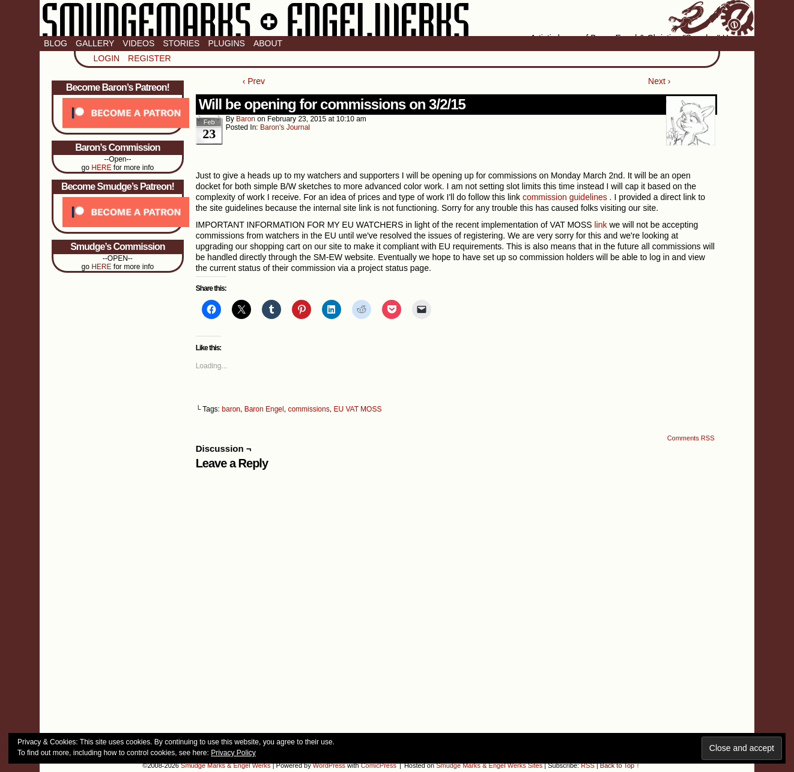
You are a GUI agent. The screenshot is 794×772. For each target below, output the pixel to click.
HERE (101, 167)
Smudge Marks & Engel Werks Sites (489, 765)
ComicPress (378, 765)
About (267, 43)
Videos (138, 43)
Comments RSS (691, 438)
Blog (55, 43)
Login (107, 58)
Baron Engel (264, 409)
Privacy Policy (233, 753)
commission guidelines (565, 197)
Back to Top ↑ (620, 765)
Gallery (95, 43)
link (601, 224)
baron (245, 119)
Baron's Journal (285, 127)
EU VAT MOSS (357, 409)
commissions (308, 409)
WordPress (329, 765)
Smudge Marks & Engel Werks (397, 18)
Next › (659, 81)
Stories (181, 43)
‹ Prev (254, 81)
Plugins (226, 43)
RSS (588, 765)
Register (149, 58)
